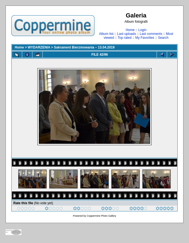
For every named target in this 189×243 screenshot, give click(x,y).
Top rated (125, 38)
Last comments (151, 34)
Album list (106, 34)
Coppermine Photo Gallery (101, 215)
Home (130, 30)
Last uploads (126, 34)
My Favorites (144, 38)
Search (163, 38)
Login (142, 30)
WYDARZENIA (39, 47)
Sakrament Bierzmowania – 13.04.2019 (84, 47)
